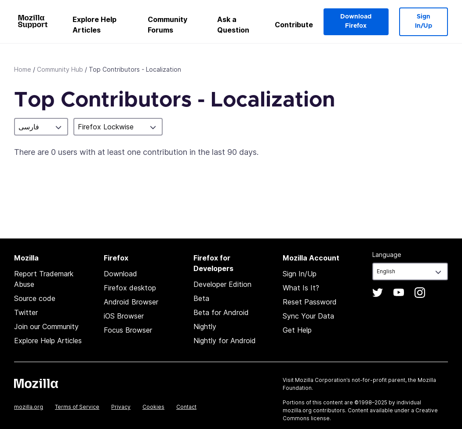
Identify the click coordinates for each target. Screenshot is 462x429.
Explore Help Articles (94, 24)
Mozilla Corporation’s (322, 380)
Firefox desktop (130, 287)
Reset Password (310, 301)
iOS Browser (124, 316)
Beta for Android (221, 312)
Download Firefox (355, 21)
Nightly (204, 326)
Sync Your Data (308, 316)
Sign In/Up (423, 21)
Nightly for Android (224, 340)
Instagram (420, 292)
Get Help (297, 330)
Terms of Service (77, 406)
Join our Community (46, 326)
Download (120, 273)
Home (22, 69)
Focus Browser (128, 330)
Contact (186, 406)
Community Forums (167, 24)
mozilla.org (28, 406)
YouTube (398, 292)
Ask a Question (233, 24)
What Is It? (301, 287)
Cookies (153, 406)
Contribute (294, 24)
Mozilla (36, 383)
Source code (34, 298)
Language (386, 254)
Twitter (26, 312)
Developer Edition (222, 284)
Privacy (121, 406)
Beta (201, 298)
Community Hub (60, 69)
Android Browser (131, 301)
